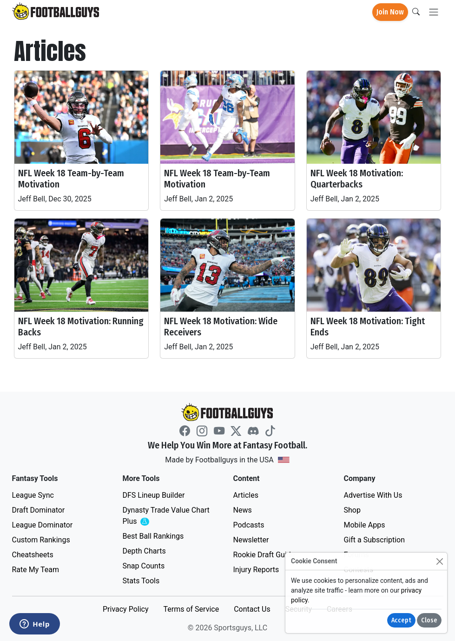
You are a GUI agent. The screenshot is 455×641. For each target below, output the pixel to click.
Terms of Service (191, 609)
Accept (401, 620)
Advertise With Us (373, 495)
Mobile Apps (364, 525)
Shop (352, 510)
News (242, 510)
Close (429, 620)
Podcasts (248, 525)
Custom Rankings (41, 539)
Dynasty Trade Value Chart (166, 516)
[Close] (439, 561)
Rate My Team (35, 569)
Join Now (390, 11)
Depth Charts (144, 551)
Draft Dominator (38, 510)
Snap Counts (144, 565)
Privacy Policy (126, 609)
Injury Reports (256, 569)
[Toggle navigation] (433, 12)
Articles (245, 495)
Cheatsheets (32, 554)
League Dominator (42, 525)
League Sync (33, 495)
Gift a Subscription (374, 539)
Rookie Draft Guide (264, 554)
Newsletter (251, 539)
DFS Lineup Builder (154, 495)
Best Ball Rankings (153, 536)
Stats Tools (141, 580)
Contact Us (252, 609)
